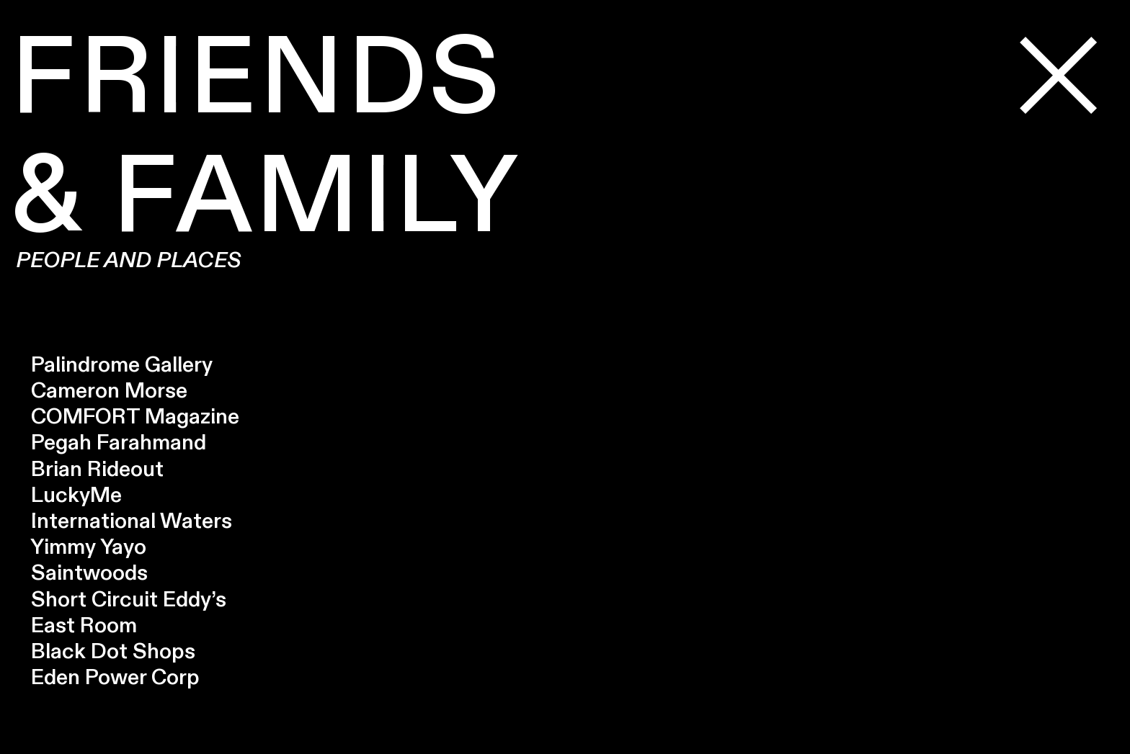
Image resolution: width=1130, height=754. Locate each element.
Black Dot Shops (103, 651)
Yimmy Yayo (78, 547)
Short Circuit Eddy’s (128, 599)
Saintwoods (79, 573)
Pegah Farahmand (108, 442)
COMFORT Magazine (125, 417)
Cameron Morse (99, 391)
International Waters (121, 521)
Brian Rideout (87, 469)
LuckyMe (66, 495)
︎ (1060, 78)
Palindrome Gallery (112, 365)
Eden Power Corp (105, 677)
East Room (84, 625)
